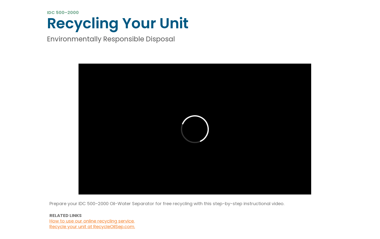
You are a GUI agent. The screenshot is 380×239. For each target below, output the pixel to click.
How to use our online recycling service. (92, 221)
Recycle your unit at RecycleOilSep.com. (92, 227)
